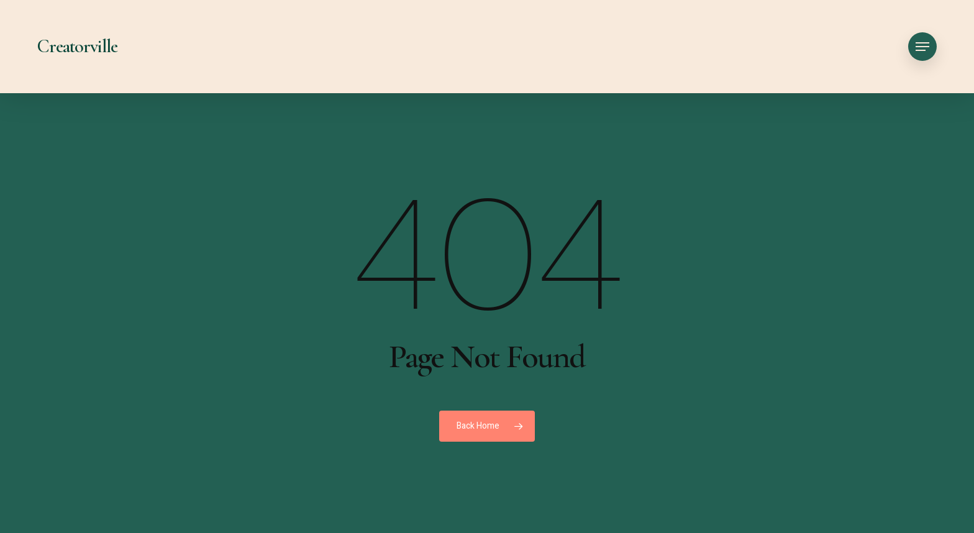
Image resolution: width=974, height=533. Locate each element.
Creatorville (77, 46)
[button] (922, 46)
